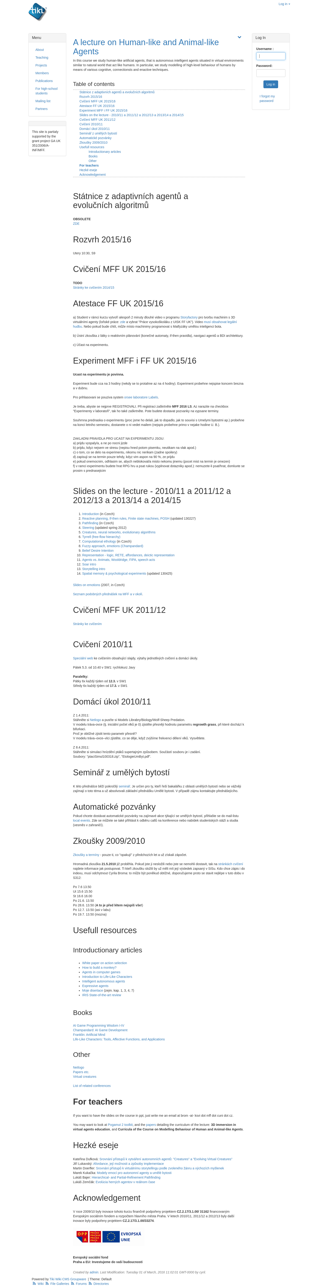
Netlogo (95, 720)
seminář (124, 786)
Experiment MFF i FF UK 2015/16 (103, 110)
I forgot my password (267, 98)
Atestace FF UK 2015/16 (97, 106)
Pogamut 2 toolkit (120, 1125)
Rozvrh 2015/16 (91, 97)
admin (94, 1272)
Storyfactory (189, 317)
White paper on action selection (104, 963)
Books (93, 156)
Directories (98, 1284)
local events (81, 820)
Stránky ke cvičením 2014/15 (93, 287)
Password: (264, 66)
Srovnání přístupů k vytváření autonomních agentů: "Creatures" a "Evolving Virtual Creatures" (166, 1159)
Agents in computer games (101, 972)
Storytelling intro (93, 569)
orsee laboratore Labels (141, 397)
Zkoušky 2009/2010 (94, 142)
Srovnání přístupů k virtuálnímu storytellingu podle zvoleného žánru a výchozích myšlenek (160, 1168)
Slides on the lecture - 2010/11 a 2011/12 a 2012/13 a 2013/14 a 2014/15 (132, 115)
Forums (79, 1284)
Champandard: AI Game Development (100, 1030)
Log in (284, 4)
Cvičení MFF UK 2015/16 (98, 101)
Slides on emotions (86, 585)
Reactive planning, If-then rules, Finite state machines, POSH (126, 518)
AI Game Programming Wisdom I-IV (98, 1025)
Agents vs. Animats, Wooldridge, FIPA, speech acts (118, 560)
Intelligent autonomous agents (103, 981)
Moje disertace (92, 990)
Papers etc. (81, 1072)
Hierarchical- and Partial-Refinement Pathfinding (126, 1177)
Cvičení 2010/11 (91, 124)
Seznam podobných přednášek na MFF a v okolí (107, 594)
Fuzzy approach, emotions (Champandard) (112, 546)
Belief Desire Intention (98, 550)
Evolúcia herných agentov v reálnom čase (125, 1182)
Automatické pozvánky (96, 138)
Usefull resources (92, 147)
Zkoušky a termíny (86, 855)
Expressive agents (95, 986)
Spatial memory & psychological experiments (114, 573)
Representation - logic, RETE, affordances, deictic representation (128, 555)
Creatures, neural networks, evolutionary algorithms (119, 532)
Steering (88, 527)
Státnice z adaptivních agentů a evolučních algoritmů (117, 92)
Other (93, 161)
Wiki (38, 1284)
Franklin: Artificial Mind (89, 1034)
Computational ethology (99, 541)
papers (151, 1125)
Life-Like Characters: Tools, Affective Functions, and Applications (119, 1039)
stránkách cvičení (230, 864)
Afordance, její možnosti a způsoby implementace (128, 1163)
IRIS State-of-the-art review (101, 995)
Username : (265, 49)
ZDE (76, 223)
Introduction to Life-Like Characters (107, 977)
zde (122, 322)
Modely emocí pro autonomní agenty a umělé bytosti (134, 1173)
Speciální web (83, 658)
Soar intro (89, 564)
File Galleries (57, 1284)
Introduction (90, 514)
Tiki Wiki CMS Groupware (68, 1279)
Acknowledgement (93, 174)
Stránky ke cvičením (87, 624)
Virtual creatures (85, 1076)
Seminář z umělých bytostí (98, 133)
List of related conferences (92, 1086)
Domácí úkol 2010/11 (95, 129)
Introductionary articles (105, 152)
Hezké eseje (88, 170)
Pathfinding (90, 523)
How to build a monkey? (99, 967)
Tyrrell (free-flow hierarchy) (101, 537)
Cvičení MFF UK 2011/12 (98, 119)
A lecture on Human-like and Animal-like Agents (146, 47)
